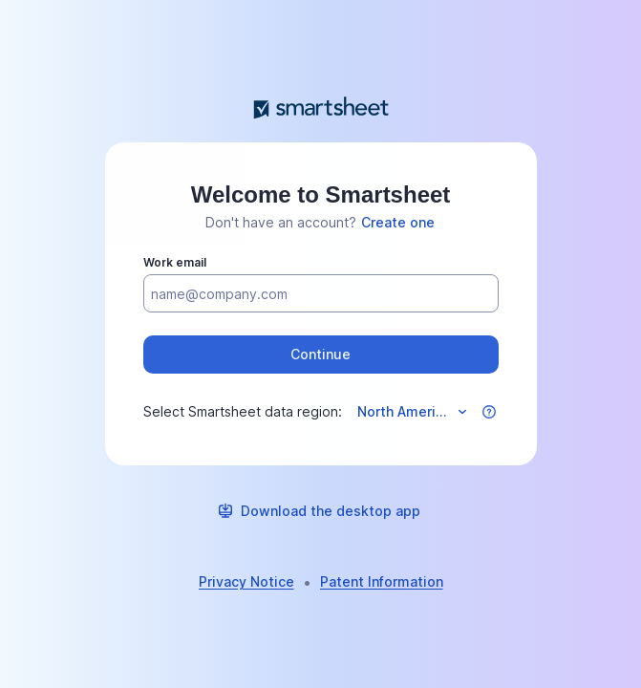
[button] (321, 354)
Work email (174, 262)
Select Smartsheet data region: (242, 411)
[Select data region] (411, 412)
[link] (398, 222)
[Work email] (321, 294)
